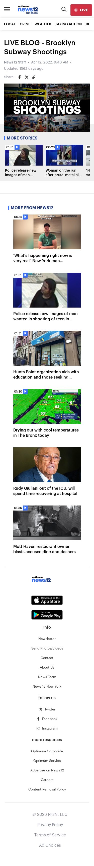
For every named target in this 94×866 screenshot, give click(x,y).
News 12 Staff (15, 62)
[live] (81, 10)
